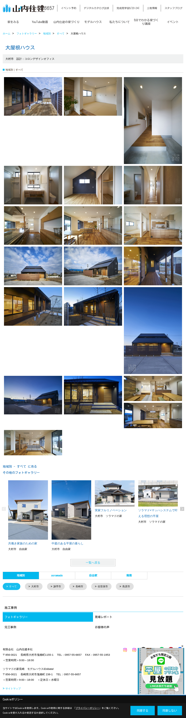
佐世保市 (106, 586)
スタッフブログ (173, 8)
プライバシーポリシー (87, 708)
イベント (173, 21)
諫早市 (59, 586)
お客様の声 (102, 627)
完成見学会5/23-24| (128, 8)
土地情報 (152, 8)
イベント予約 (68, 8)
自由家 (93, 575)
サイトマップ (13, 688)
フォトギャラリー (16, 617)
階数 (129, 575)
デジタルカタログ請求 (96, 8)
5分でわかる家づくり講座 (146, 22)
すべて (13, 586)
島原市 (130, 586)
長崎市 (82, 586)
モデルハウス (93, 21)
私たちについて (119, 21)
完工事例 (10, 627)
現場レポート (103, 617)
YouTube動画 (40, 21)
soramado (57, 575)
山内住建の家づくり (66, 21)
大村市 (36, 586)
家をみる (13, 21)
